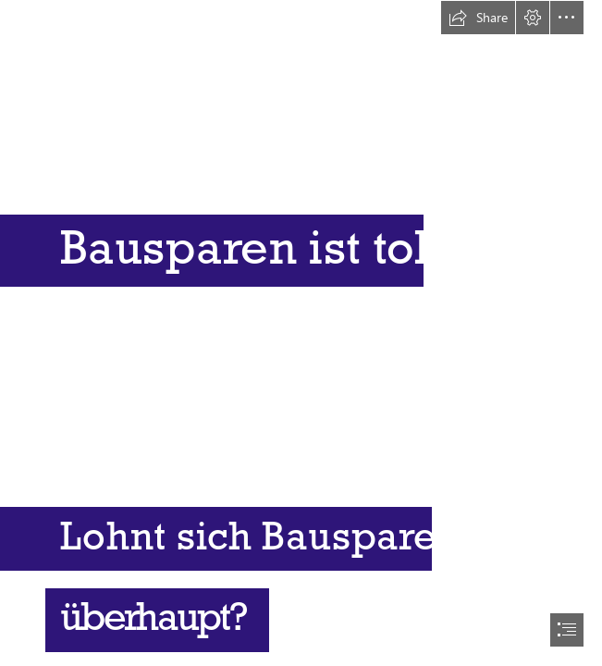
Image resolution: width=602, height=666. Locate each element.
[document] (301, 333)
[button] (478, 17)
